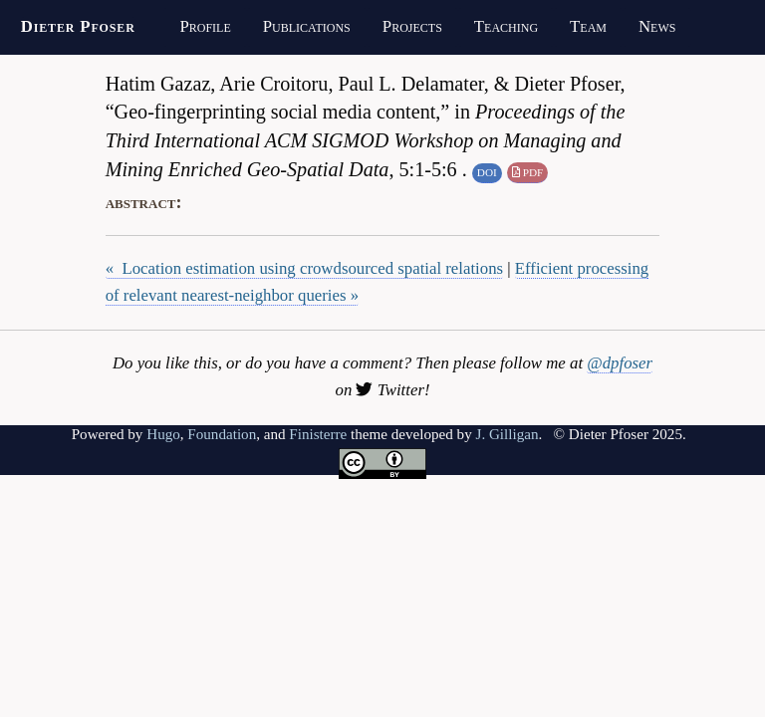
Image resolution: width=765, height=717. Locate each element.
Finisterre (318, 434)
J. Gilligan (507, 434)
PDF (527, 172)
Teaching (506, 26)
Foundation (221, 434)
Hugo (163, 434)
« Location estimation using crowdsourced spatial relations (304, 268)
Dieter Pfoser (78, 26)
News (656, 26)
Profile (204, 26)
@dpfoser (619, 363)
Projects (412, 26)
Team (588, 26)
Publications (307, 26)
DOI (487, 172)
